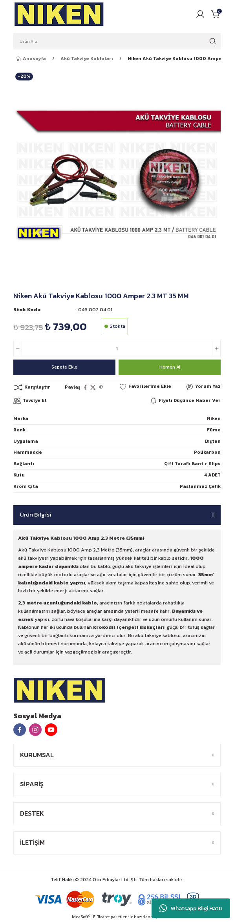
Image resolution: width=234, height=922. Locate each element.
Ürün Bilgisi (35, 514)
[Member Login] (200, 14)
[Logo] (59, 14)
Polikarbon (207, 452)
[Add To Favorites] (145, 387)
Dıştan (213, 441)
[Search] (117, 41)
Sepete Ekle (64, 367)
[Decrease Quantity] (17, 348)
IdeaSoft (81, 917)
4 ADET (212, 474)
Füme (214, 429)
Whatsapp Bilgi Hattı (190, 908)
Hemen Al (169, 367)
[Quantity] (117, 348)
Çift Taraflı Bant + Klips (192, 463)
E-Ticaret (101, 917)
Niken (214, 418)
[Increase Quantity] (216, 348)
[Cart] (216, 14)
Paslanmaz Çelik (200, 486)
